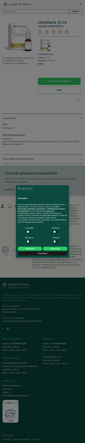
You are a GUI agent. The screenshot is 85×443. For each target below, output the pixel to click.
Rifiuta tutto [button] (30, 248)
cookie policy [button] (49, 211)
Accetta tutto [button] (55, 248)
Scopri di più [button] (42, 253)
